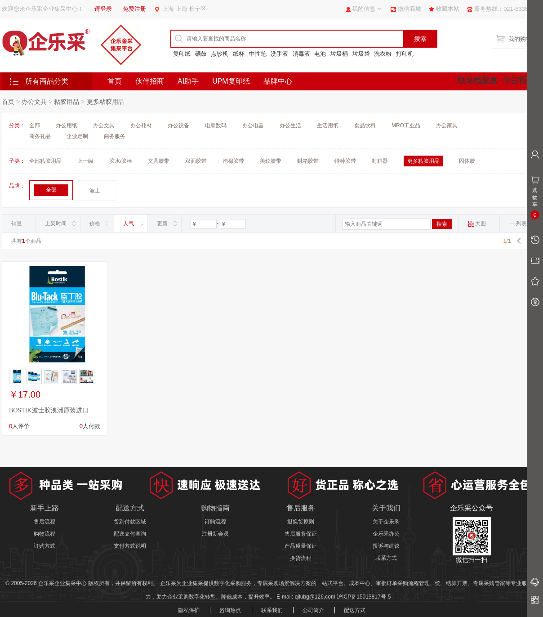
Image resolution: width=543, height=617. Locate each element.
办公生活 (290, 125)
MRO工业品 (406, 125)
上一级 (85, 161)
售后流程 (44, 522)
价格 (94, 223)
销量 (16, 223)
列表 (518, 223)
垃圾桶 (339, 53)
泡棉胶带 (233, 161)
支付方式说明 (130, 546)
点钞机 (219, 53)
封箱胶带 (308, 161)
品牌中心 (277, 81)
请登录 (103, 8)
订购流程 (215, 522)
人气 (128, 223)
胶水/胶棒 (120, 161)
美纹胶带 (270, 161)
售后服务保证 (301, 534)
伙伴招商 (149, 81)
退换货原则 (300, 522)
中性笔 (258, 53)
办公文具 (34, 101)
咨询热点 (230, 610)
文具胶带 (158, 161)
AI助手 (188, 81)
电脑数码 (216, 125)
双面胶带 (196, 161)
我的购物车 (523, 39)
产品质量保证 (301, 546)
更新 (162, 223)
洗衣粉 (383, 53)
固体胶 (467, 161)
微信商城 (409, 8)
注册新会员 (215, 534)
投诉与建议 (386, 546)
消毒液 (301, 53)
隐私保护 (189, 610)
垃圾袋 (361, 53)
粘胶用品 (66, 101)
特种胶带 (345, 161)
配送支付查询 (130, 534)
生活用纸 (327, 125)
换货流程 (301, 558)
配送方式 (354, 610)
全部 (34, 125)
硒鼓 (201, 53)
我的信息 (364, 8)
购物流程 (44, 534)
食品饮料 (365, 125)
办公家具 (447, 125)
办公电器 (253, 125)
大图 (477, 223)
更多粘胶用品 (106, 101)
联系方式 (386, 558)
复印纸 (182, 53)
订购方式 (44, 546)
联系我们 (272, 610)
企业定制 (77, 136)
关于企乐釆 (386, 522)
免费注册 (134, 8)
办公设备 (178, 125)
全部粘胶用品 (45, 161)
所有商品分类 (46, 81)
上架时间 (56, 223)
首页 (114, 81)
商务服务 (114, 136)
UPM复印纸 (231, 81)
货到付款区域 (130, 522)
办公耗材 (141, 125)
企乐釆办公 (386, 534)
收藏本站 (447, 8)
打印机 (405, 53)
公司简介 (313, 610)
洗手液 (279, 53)
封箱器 (380, 161)
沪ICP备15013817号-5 (364, 597)
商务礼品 (40, 136)
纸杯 (239, 53)
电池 (320, 53)
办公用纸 (66, 125)
